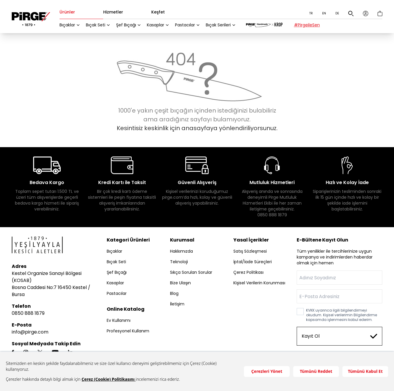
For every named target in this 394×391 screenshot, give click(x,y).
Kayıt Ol (339, 336)
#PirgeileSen (307, 25)
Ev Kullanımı (118, 320)
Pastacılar (185, 25)
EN (324, 13)
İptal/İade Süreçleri (252, 262)
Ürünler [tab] (67, 12)
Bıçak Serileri (218, 25)
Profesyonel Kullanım (128, 331)
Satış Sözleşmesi (250, 251)
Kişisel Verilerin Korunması (259, 283)
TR (311, 13)
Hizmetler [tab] (113, 12)
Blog (174, 293)
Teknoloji (179, 262)
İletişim (177, 304)
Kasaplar (155, 25)
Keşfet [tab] (158, 12)
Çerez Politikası (248, 272)
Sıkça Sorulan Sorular (191, 272)
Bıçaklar (67, 25)
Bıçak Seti (95, 25)
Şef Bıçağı (126, 25)
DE (337, 13)
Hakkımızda (181, 251)
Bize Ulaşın (180, 283)
